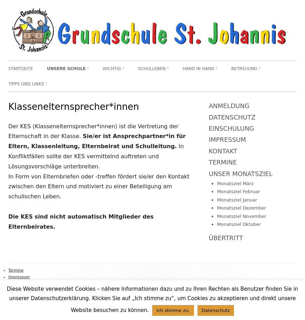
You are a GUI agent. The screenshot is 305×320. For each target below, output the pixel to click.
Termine (223, 162)
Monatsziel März (235, 183)
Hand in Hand (198, 68)
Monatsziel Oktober (239, 224)
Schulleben (152, 68)
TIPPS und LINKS (26, 84)
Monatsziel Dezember (241, 208)
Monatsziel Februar (238, 191)
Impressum (227, 139)
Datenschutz (232, 117)
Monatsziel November (241, 216)
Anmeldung (229, 105)
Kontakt (223, 151)
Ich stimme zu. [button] (173, 310)
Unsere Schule (66, 68)
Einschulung (231, 128)
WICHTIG (112, 68)
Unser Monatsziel (240, 173)
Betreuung (244, 68)
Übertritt (226, 238)
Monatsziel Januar (237, 200)
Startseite (20, 68)
